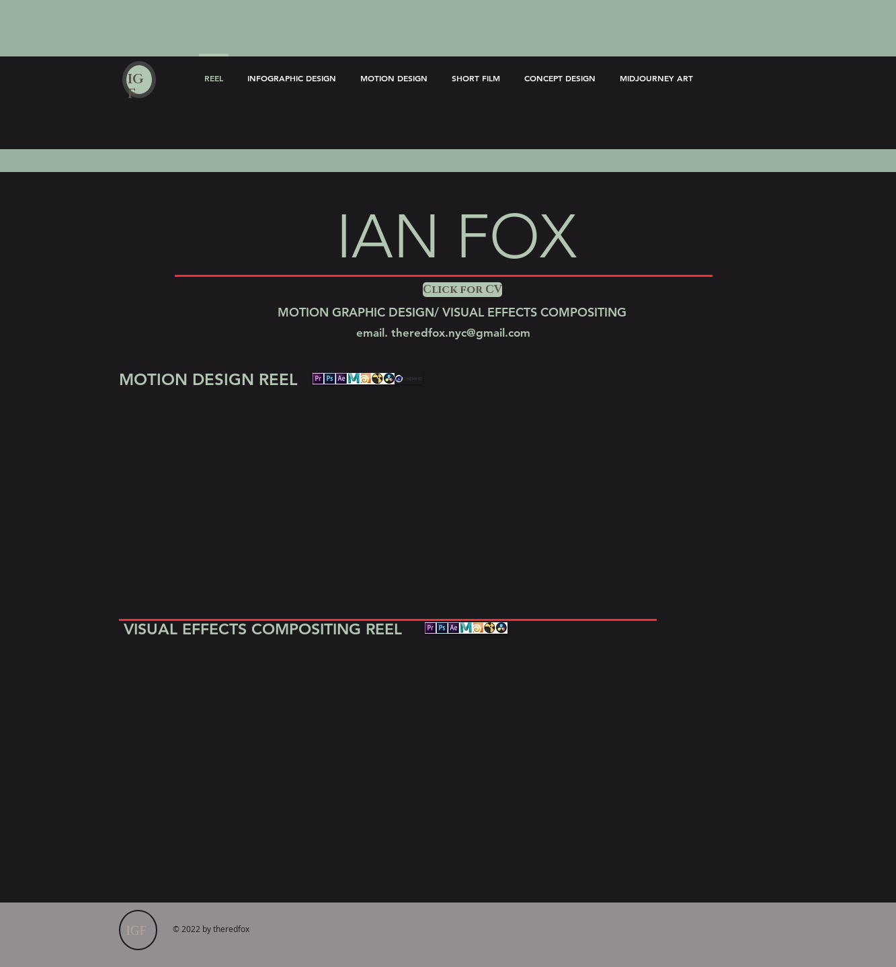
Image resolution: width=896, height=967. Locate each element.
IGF (135, 87)
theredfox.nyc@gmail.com (460, 332)
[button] (461, 289)
